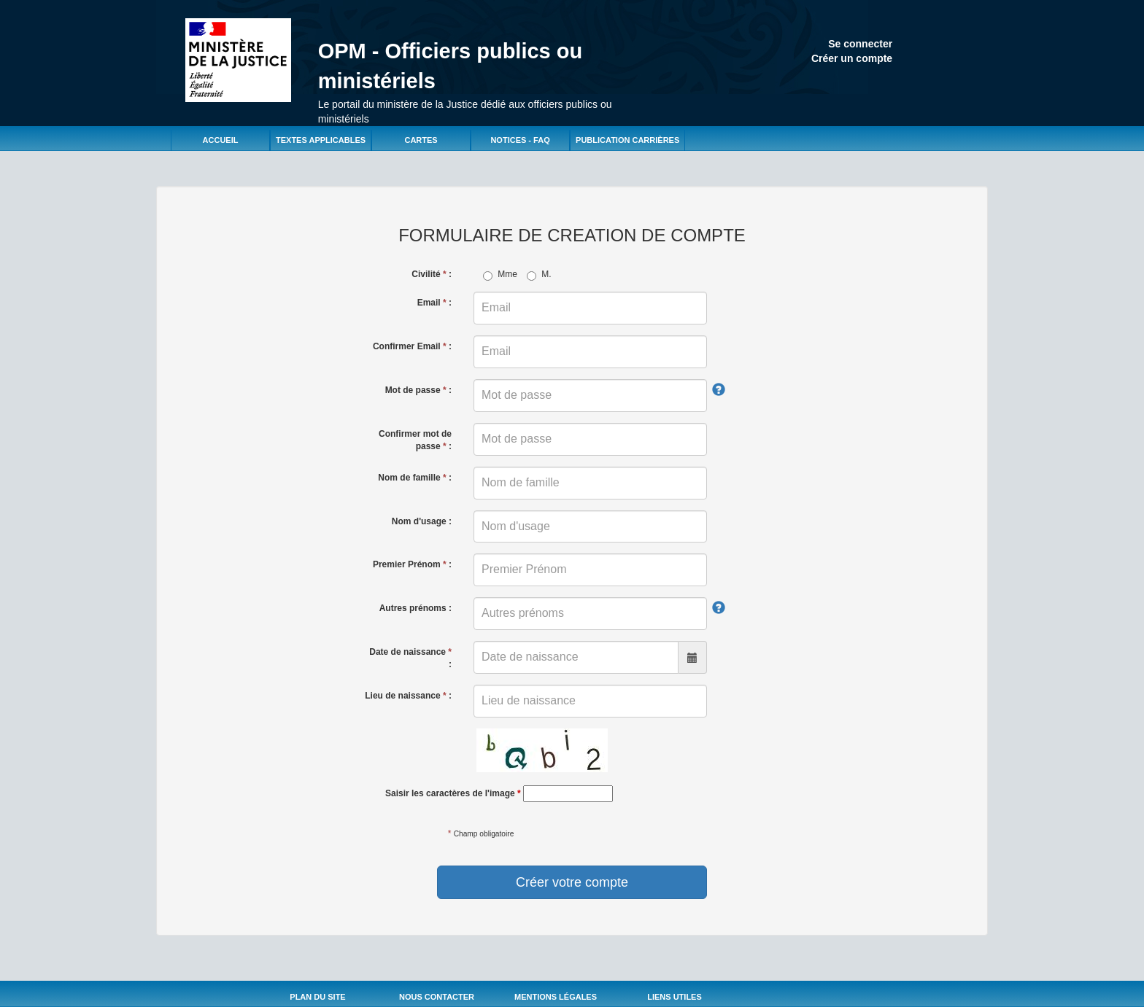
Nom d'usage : (422, 521)
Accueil (221, 140)
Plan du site (317, 996)
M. (539, 275)
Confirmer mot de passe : (415, 440)
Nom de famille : (415, 478)
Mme (500, 275)
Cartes (420, 140)
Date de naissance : (410, 658)
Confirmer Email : (412, 346)
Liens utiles (674, 996)
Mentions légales (555, 996)
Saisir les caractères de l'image (453, 793)
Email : (434, 303)
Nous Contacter (436, 996)
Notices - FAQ (519, 140)
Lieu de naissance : (408, 696)
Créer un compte (851, 58)
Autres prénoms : (415, 608)
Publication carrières (627, 140)
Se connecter (860, 44)
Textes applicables (321, 140)
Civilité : (431, 274)
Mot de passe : (418, 390)
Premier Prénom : (412, 564)
